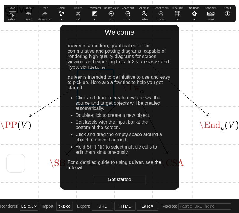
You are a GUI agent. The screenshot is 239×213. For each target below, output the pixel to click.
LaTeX (142, 206)
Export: (78, 206)
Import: (43, 206)
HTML (119, 206)
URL (97, 206)
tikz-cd (59, 206)
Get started (119, 179)
